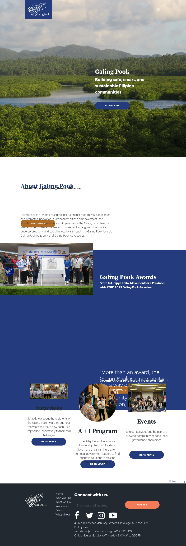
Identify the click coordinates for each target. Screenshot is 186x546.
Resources (61, 506)
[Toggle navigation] (157, 9)
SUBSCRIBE (112, 105)
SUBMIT (142, 504)
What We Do (63, 502)
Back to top (177, 481)
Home (59, 493)
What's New (62, 514)
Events (59, 510)
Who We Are (63, 498)
